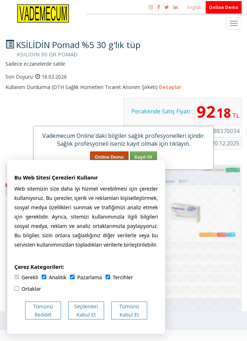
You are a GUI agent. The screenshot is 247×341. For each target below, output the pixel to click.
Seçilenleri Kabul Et (86, 310)
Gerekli (26, 277)
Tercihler (119, 277)
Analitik (54, 277)
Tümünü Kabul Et (129, 310)
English (194, 7)
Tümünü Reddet (43, 310)
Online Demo (223, 7)
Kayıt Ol (143, 157)
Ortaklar (27, 288)
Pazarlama (86, 277)
